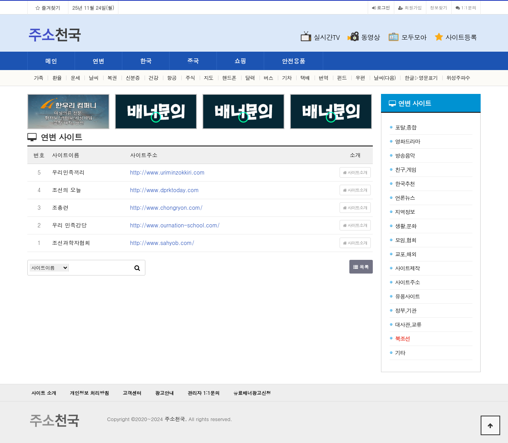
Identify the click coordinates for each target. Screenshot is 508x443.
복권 (112, 77)
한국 (146, 61)
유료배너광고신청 (252, 392)
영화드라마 (404, 141)
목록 (361, 266)
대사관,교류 (405, 324)
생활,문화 (402, 226)
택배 (305, 77)
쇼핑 (240, 61)
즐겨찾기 (48, 7)
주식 (190, 77)
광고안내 (164, 392)
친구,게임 (402, 169)
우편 (360, 77)
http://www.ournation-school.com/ (175, 225)
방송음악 (402, 155)
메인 (51, 61)
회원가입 (410, 7)
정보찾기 (438, 7)
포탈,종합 (402, 127)
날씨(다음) (385, 77)
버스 (268, 77)
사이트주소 (404, 282)
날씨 (93, 77)
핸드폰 (229, 77)
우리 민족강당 (69, 225)
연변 (98, 61)
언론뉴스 (402, 198)
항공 (172, 77)
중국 (193, 61)
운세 (75, 77)
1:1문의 (466, 7)
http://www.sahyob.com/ (162, 243)
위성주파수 (458, 77)
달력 (250, 77)
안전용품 (293, 61)
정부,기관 (402, 310)
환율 (56, 77)
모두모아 (413, 37)
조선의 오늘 (66, 190)
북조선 (399, 338)
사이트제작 (404, 268)
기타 (397, 353)
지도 (208, 77)
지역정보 (402, 212)
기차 (287, 77)
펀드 (342, 77)
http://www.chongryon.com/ (166, 207)
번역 (323, 77)
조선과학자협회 (71, 243)
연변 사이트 (414, 103)
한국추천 (402, 183)
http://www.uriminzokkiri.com (167, 172)
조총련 (60, 207)
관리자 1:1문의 (204, 392)
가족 (38, 77)
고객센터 (132, 392)
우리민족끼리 (68, 172)
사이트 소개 (43, 392)
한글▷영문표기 (421, 77)
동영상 (370, 37)
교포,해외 (402, 254)
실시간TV (327, 37)
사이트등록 (461, 37)
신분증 (133, 77)
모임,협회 (402, 240)
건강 (153, 77)
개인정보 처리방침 (89, 392)
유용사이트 (404, 296)
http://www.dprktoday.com (164, 190)
